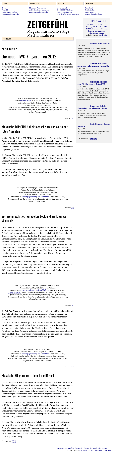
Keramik (23, 101)
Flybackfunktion (43, 197)
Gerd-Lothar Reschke (86, 450)
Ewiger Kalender (14, 292)
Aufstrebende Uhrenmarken (39, 10)
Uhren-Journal (62, 8)
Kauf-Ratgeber (90, 10)
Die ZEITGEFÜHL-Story (65, 10)
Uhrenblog (93, 138)
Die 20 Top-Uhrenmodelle (10, 14)
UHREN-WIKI (96, 21)
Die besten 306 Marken (9, 12)
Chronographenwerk (29, 197)
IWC (72, 118)
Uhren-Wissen (89, 12)
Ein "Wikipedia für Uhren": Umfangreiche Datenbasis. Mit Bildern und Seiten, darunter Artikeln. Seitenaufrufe (96, 29)
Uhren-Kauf (89, 8)
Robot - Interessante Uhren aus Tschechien (93, 125)
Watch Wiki (97, 448)
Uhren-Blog (5, 10)
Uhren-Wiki (87, 448)
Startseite (60, 448)
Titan (29, 101)
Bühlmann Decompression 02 (100, 43)
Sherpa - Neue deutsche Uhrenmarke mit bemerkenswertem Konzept (92, 107)
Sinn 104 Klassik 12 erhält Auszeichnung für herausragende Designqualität (93, 64)
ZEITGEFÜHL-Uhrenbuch (93, 14)
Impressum (99, 450)
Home (4, 8)
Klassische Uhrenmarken (37, 8)
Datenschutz (108, 450)
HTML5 (104, 448)
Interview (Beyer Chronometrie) (68, 14)
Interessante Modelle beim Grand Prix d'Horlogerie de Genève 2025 (92, 82)
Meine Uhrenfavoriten (64, 12)
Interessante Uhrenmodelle (38, 12)
